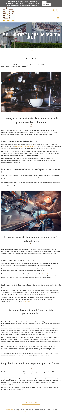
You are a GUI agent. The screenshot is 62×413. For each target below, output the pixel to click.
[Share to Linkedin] (32, 58)
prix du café (44, 273)
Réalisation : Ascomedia (37, 410)
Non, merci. (46, 4)
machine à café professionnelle (25, 146)
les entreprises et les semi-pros (13, 342)
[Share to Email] (35, 58)
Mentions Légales (23, 410)
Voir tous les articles (31, 402)
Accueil (31, 49)
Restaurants (26, 301)
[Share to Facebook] (26, 58)
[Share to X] (29, 58)
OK (44, 2)
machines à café (6, 373)
